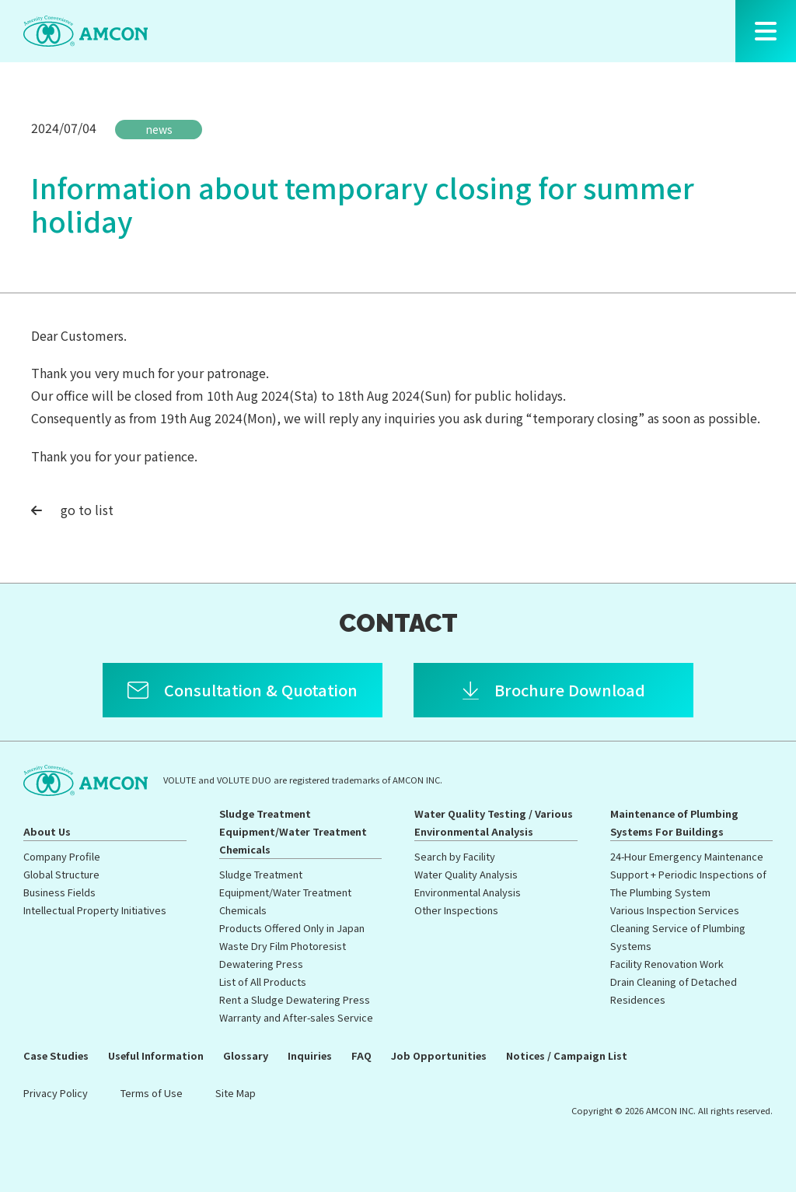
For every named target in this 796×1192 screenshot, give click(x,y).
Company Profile (61, 856)
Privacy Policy (55, 1092)
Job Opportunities (439, 1055)
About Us (47, 831)
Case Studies (56, 1055)
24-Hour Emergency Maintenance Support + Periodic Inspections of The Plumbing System (688, 874)
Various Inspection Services (674, 910)
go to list (72, 509)
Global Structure (61, 874)
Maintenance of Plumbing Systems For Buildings (674, 822)
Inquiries (310, 1055)
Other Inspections (456, 910)
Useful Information (156, 1055)
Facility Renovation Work (667, 963)
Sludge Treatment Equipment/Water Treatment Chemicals (293, 831)
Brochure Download (569, 689)
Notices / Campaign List (566, 1055)
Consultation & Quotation (261, 689)
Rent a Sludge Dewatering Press (294, 999)
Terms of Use (151, 1092)
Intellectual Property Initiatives (94, 910)
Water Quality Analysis (466, 874)
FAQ (361, 1055)
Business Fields (59, 892)
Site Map (235, 1092)
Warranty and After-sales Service (296, 1017)
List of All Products (262, 981)
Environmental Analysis (467, 892)
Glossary (245, 1055)
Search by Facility (454, 856)
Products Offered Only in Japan (292, 927)
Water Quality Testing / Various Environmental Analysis (493, 822)
